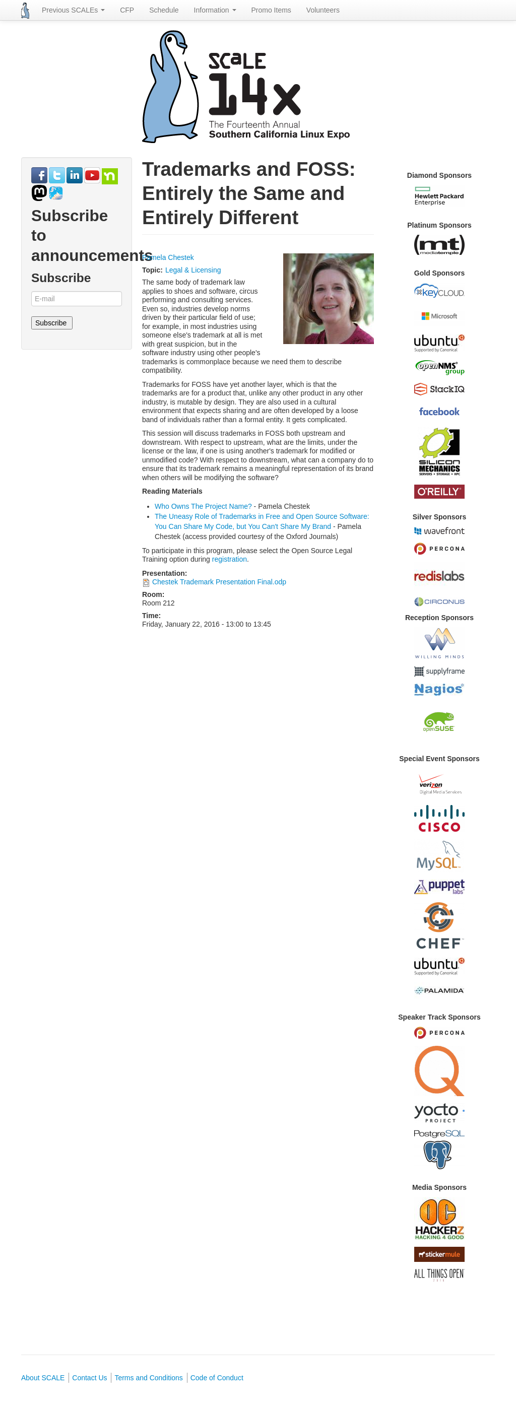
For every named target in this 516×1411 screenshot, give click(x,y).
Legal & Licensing (193, 270)
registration (229, 559)
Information (215, 10)
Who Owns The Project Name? (203, 506)
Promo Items (271, 10)
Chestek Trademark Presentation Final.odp (219, 582)
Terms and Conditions (148, 1378)
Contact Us (89, 1378)
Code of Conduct (216, 1378)
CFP (127, 10)
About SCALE (42, 1378)
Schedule (163, 10)
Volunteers (323, 10)
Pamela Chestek (168, 257)
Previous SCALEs (73, 10)
